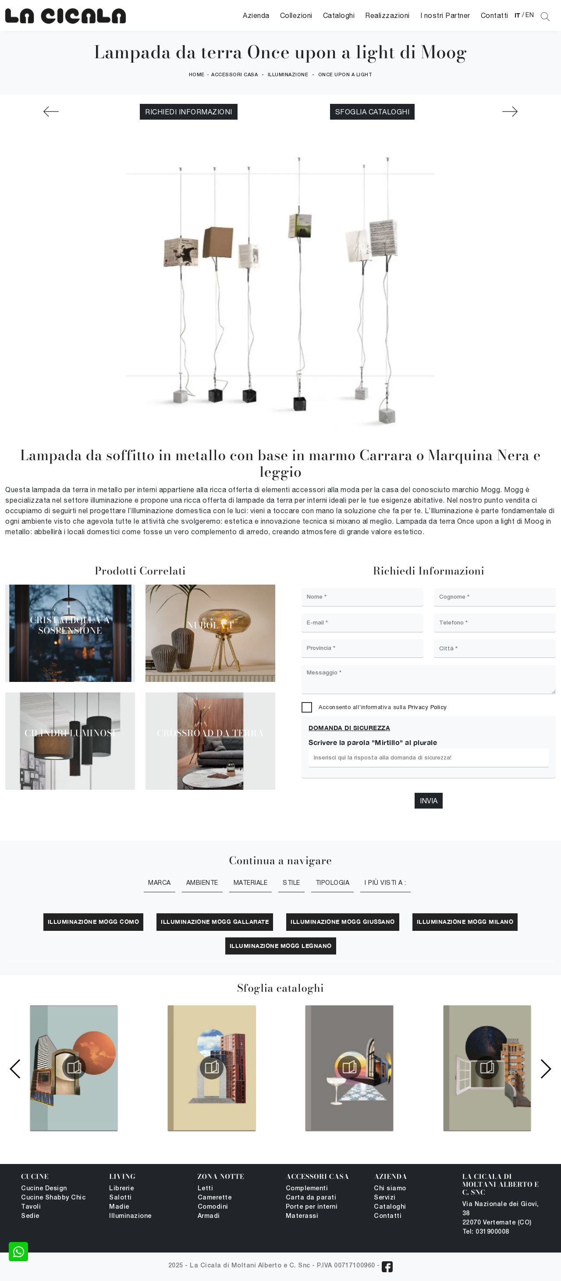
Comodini (213, 1207)
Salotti (120, 1198)
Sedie (30, 1216)
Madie (119, 1207)
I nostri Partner (445, 15)
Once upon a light (345, 75)
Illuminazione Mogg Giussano (343, 921)
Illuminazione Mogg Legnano (281, 945)
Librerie (121, 1189)
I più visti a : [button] (385, 882)
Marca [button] (159, 882)
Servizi (385, 1198)
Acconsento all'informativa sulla (383, 707)
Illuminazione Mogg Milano (465, 921)
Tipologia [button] (333, 882)
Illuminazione (288, 75)
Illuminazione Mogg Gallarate (215, 921)
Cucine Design (44, 1189)
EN (529, 14)
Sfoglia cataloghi (372, 112)
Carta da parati (311, 1198)
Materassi (302, 1216)
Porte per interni (312, 1207)
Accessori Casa (234, 75)
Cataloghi (339, 15)
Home (197, 75)
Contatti (494, 15)
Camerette (215, 1198)
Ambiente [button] (202, 882)
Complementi (307, 1189)
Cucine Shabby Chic (53, 1198)
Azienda (256, 15)
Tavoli (31, 1207)
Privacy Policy (427, 707)
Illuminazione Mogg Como (93, 921)
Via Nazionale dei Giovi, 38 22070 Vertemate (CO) (500, 1214)
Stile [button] (291, 882)
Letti (205, 1189)
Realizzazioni (387, 15)
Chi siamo (390, 1189)
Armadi (209, 1216)
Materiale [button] (251, 882)
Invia (428, 801)
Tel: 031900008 (485, 1232)
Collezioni (296, 15)
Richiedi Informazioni (188, 112)
